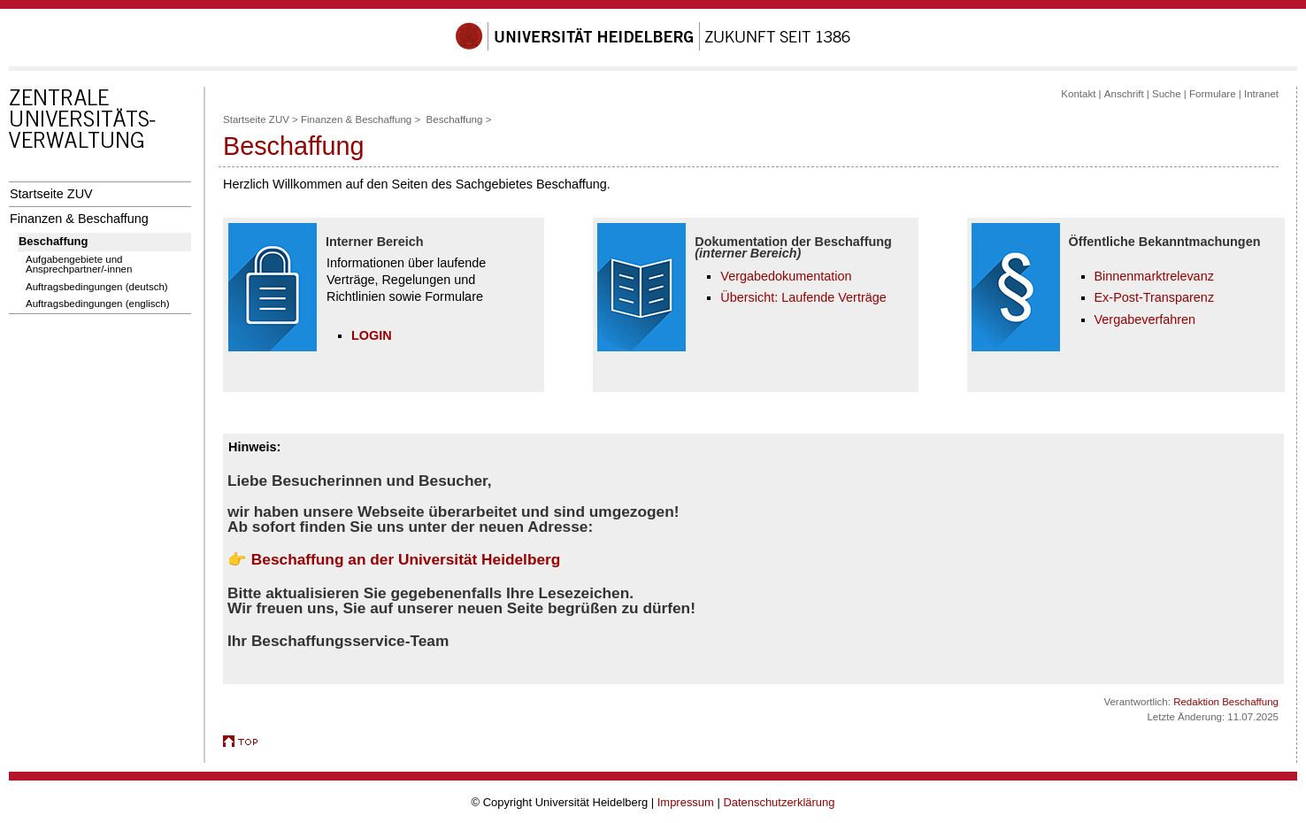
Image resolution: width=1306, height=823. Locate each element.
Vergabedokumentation (785, 276)
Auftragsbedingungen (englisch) (98, 303)
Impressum (685, 802)
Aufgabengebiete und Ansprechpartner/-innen (79, 264)
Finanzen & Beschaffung (79, 219)
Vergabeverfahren (1145, 319)
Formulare (1212, 93)
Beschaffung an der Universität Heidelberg (406, 559)
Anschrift (1124, 93)
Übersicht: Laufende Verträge (803, 297)
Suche (1166, 93)
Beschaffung (53, 241)
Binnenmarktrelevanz (1154, 276)
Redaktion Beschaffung (1226, 701)
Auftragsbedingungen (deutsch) (97, 286)
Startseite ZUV (51, 194)
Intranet (1261, 93)
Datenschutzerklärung (778, 802)
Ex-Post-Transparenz (1155, 297)
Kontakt (1078, 93)
